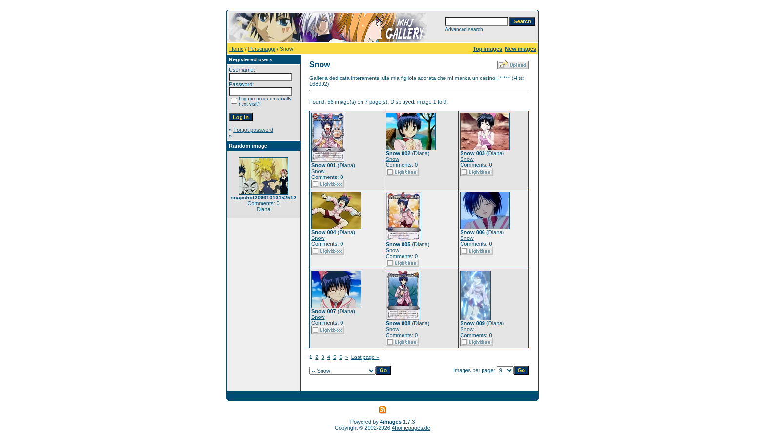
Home (236, 49)
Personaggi (262, 49)
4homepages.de (411, 428)
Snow (318, 171)
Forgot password (253, 130)
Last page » (365, 357)
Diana (346, 165)
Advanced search (464, 29)
